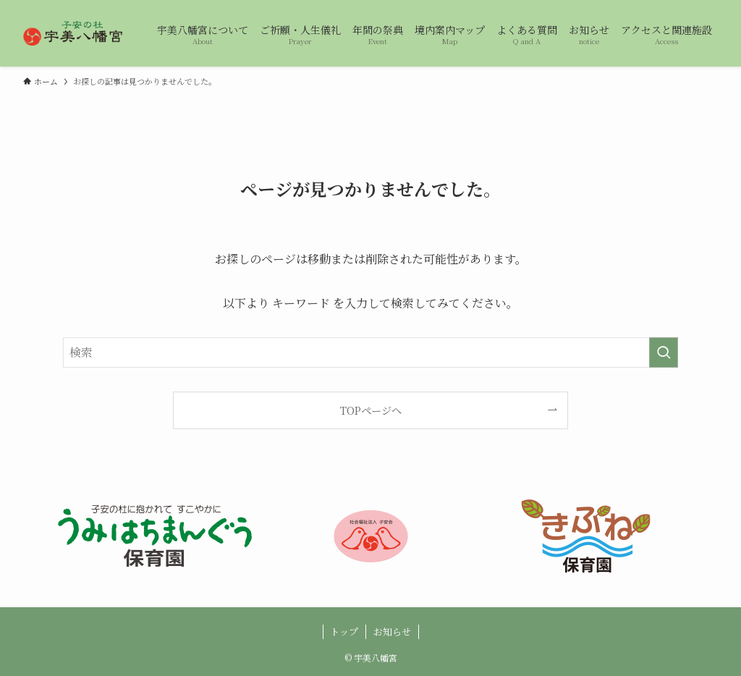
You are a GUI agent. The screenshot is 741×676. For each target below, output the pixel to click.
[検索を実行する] (663, 352)
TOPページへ (371, 410)
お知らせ (392, 631)
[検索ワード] (370, 352)
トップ (344, 631)
